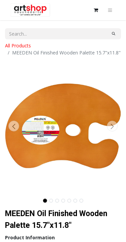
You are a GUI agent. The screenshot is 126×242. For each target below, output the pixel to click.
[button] (14, 126)
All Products (18, 45)
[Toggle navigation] (110, 10)
